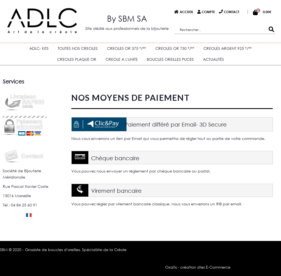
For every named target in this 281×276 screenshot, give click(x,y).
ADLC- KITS (39, 48)
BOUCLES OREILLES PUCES (170, 59)
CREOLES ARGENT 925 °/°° (227, 48)
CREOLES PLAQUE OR (76, 59)
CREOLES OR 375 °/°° (126, 48)
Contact (231, 12)
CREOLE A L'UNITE (122, 59)
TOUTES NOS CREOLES (78, 48)
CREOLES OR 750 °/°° (174, 48)
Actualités (213, 59)
